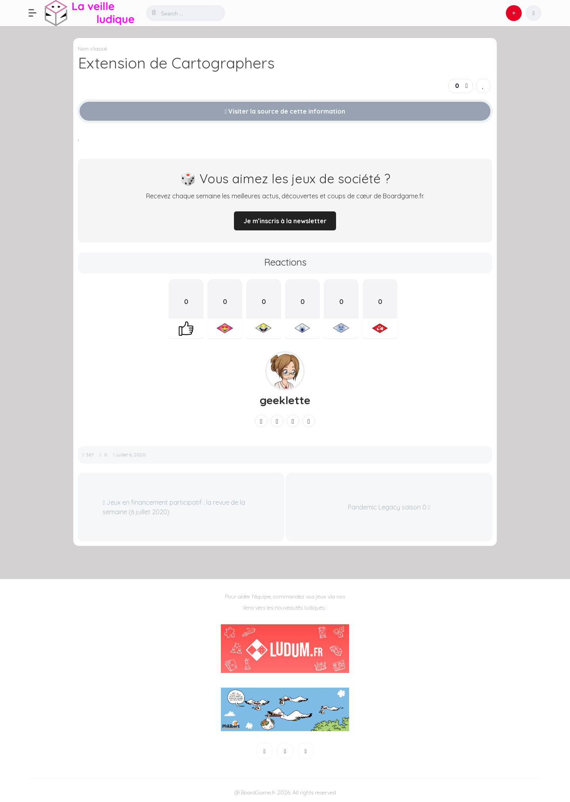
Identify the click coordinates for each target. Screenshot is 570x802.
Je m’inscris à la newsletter (285, 221)
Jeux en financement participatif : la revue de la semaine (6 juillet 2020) (174, 507)
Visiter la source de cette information (285, 111)
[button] (36, 13)
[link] (483, 86)
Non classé (92, 48)
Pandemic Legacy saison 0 (389, 507)
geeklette (285, 400)
